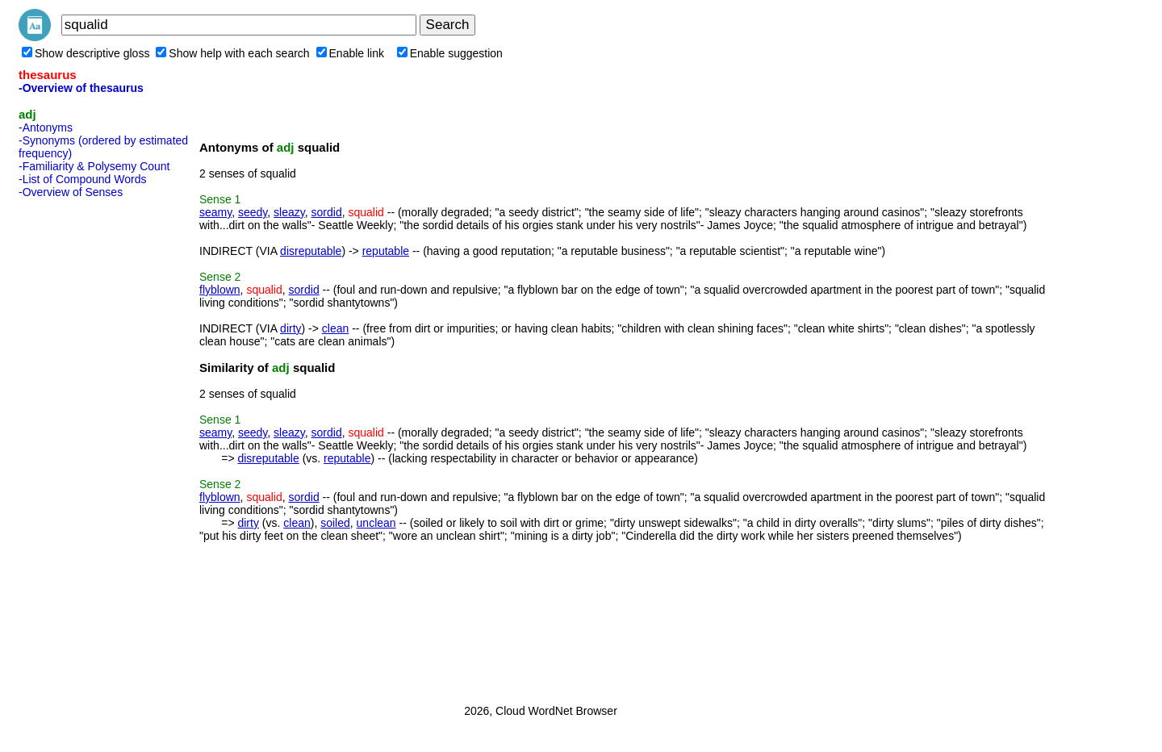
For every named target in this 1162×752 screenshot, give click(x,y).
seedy (252, 212)
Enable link (350, 53)
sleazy (289, 212)
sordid (326, 212)
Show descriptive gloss (85, 53)
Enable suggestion (450, 53)
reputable (385, 250)
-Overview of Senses (71, 192)
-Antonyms (46, 127)
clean (335, 328)
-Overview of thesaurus (81, 87)
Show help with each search (232, 53)
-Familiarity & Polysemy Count (94, 166)
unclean (376, 522)
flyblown (219, 289)
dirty (290, 328)
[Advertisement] (83, 446)
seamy (215, 212)
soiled (335, 522)
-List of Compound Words (82, 179)
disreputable (310, 250)
